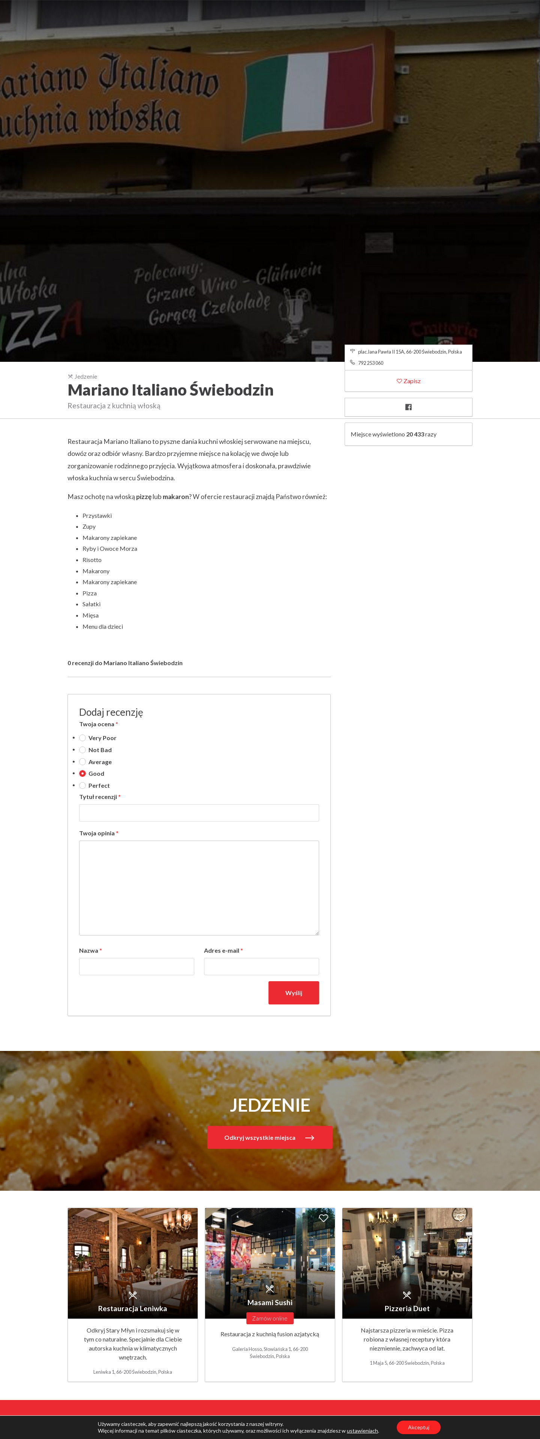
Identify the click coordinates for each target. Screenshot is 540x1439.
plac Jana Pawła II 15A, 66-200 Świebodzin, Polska (410, 352)
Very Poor (102, 737)
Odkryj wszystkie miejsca (260, 1137)
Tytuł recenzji (100, 796)
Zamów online (270, 1318)
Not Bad (100, 749)
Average (100, 761)
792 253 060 (370, 363)
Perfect (99, 785)
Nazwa (90, 950)
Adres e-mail (223, 950)
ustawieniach (362, 1430)
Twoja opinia (98, 832)
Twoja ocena (98, 723)
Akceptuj (418, 1427)
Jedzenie (82, 376)
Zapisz (411, 380)
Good (96, 773)
